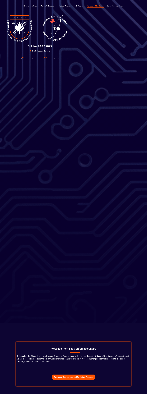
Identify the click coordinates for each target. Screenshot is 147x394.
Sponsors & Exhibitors (95, 6)
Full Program (79, 6)
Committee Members (115, 6)
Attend (35, 6)
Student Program (65, 6)
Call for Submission (48, 6)
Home (26, 6)
